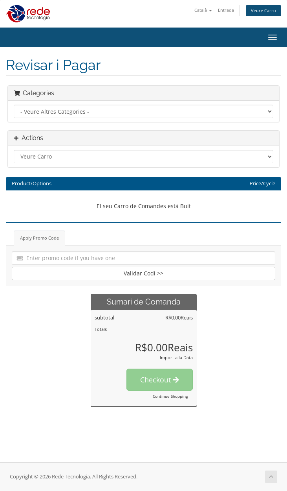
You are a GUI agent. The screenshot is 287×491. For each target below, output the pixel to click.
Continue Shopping (170, 396)
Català (203, 10)
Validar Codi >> (143, 273)
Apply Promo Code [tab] (39, 238)
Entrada (226, 10)
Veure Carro (263, 10)
